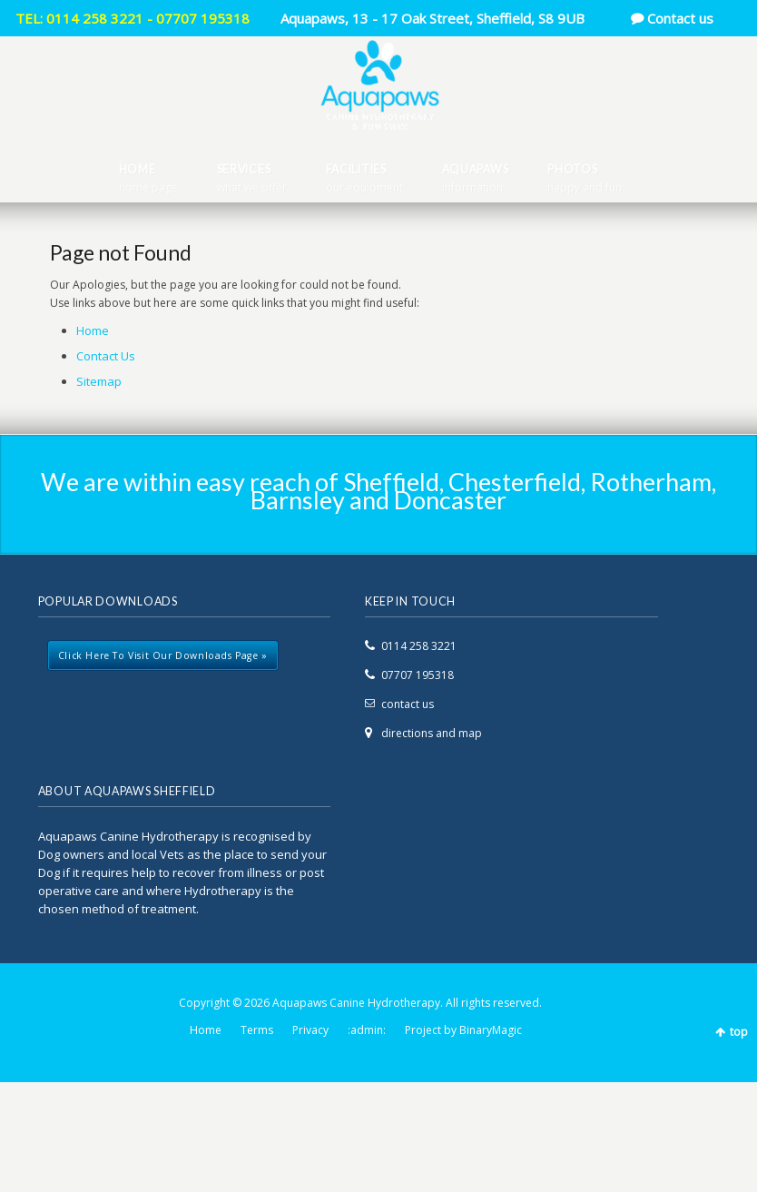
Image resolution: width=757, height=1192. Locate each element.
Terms (257, 1030)
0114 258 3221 (419, 646)
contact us (407, 704)
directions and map (431, 733)
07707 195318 (417, 675)
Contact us (680, 18)
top (739, 1031)
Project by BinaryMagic (463, 1030)
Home (92, 330)
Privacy (310, 1030)
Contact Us (105, 356)
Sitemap (99, 381)
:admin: (367, 1030)
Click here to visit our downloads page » (163, 655)
